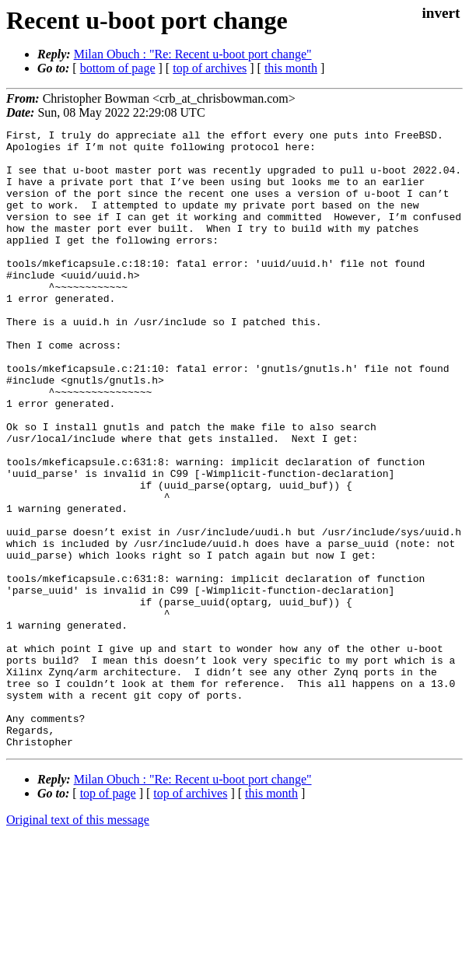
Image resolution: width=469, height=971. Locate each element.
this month (290, 68)
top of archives (210, 68)
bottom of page (118, 68)
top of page (108, 917)
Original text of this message (77, 943)
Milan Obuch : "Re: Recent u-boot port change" (193, 54)
